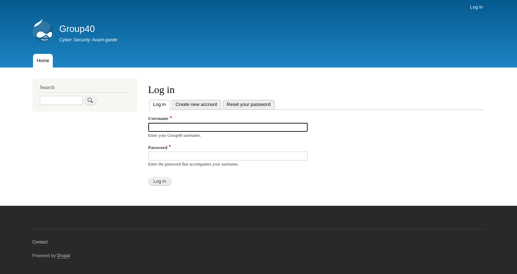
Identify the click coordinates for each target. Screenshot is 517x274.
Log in (476, 7)
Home (43, 60)
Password (157, 147)
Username (158, 118)
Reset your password (249, 104)
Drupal (63, 255)
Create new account (196, 104)
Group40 (77, 29)
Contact (40, 242)
